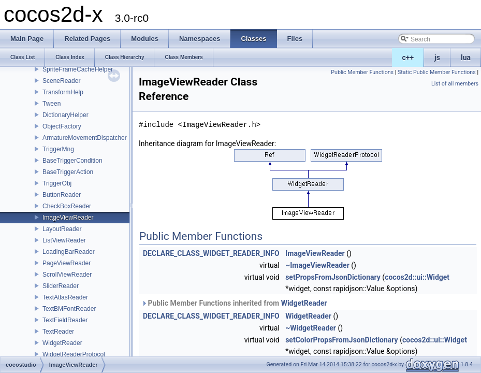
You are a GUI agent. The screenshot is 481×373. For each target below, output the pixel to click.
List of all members (454, 83)
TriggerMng (58, 149)
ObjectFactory (61, 126)
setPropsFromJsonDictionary (333, 277)
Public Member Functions (362, 72)
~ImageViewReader (317, 265)
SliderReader (60, 286)
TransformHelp (62, 92)
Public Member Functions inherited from (234, 303)
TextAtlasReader (65, 297)
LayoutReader (61, 229)
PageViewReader (66, 263)
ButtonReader (61, 194)
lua (466, 57)
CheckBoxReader (66, 206)
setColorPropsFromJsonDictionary (341, 340)
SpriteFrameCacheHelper (77, 69)
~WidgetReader (310, 328)
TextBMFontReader (69, 308)
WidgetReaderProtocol (73, 354)
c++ (408, 57)
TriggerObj (56, 183)
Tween (51, 103)
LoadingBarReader (68, 251)
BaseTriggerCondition (72, 160)
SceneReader (61, 80)
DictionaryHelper (65, 115)
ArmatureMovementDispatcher (84, 137)
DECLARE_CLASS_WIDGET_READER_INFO (211, 253)
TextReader (58, 331)
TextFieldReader (65, 320)
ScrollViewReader (67, 274)
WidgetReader (62, 343)
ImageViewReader (68, 217)
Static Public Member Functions (437, 72)
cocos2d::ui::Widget (417, 277)
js (437, 57)
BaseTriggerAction (67, 172)
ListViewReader (64, 240)
